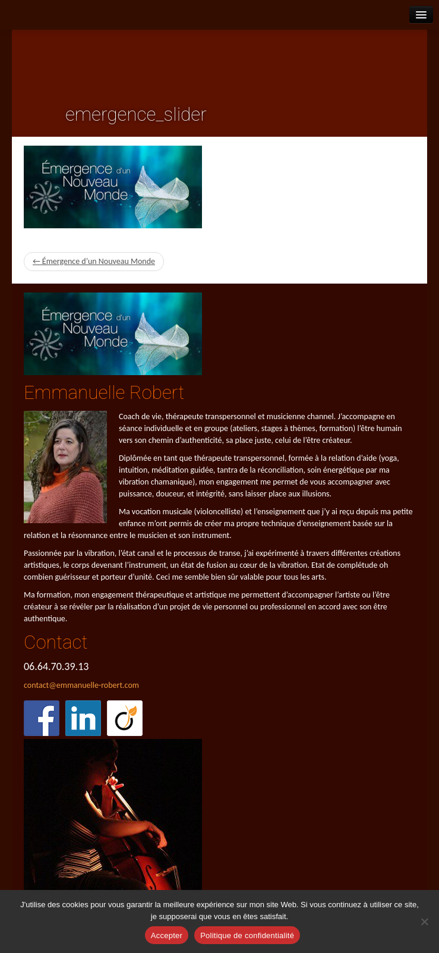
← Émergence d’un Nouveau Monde (94, 261)
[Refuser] (424, 921)
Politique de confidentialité (247, 935)
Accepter (166, 935)
